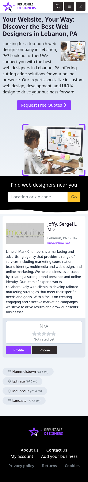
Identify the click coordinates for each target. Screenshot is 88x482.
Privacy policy (21, 465)
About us (29, 450)
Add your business (59, 456)
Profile (18, 350)
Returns (49, 465)
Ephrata (22, 381)
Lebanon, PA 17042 (62, 238)
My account (21, 456)
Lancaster (24, 400)
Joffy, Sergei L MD (62, 226)
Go (74, 197)
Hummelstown (28, 371)
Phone (45, 350)
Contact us (56, 450)
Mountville (25, 391)
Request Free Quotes (44, 105)
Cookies (72, 465)
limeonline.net (58, 243)
